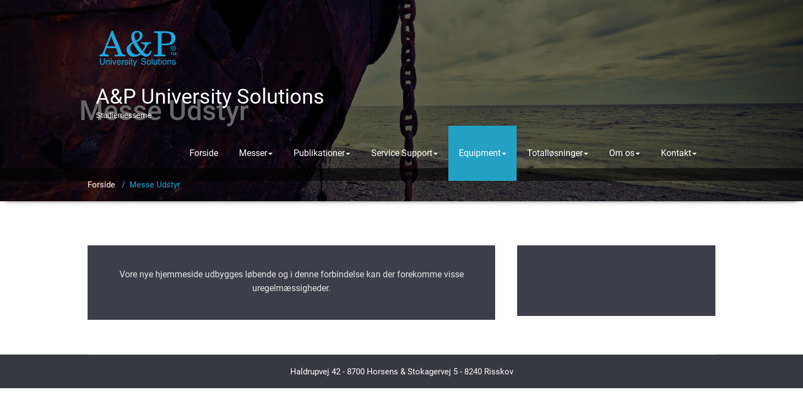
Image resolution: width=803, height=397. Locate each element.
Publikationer (322, 153)
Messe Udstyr (154, 185)
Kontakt (679, 153)
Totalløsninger (557, 153)
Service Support (404, 153)
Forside (203, 153)
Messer (256, 153)
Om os (624, 153)
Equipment (482, 153)
